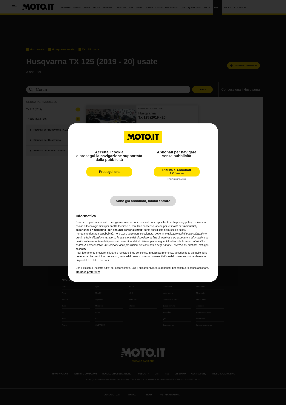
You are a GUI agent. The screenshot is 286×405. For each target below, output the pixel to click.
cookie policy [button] (177, 229)
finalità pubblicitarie (179, 241)
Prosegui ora (109, 172)
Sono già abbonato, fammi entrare (143, 201)
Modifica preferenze (88, 272)
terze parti (133, 233)
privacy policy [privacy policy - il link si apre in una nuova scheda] (184, 222)
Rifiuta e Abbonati (176, 171)
